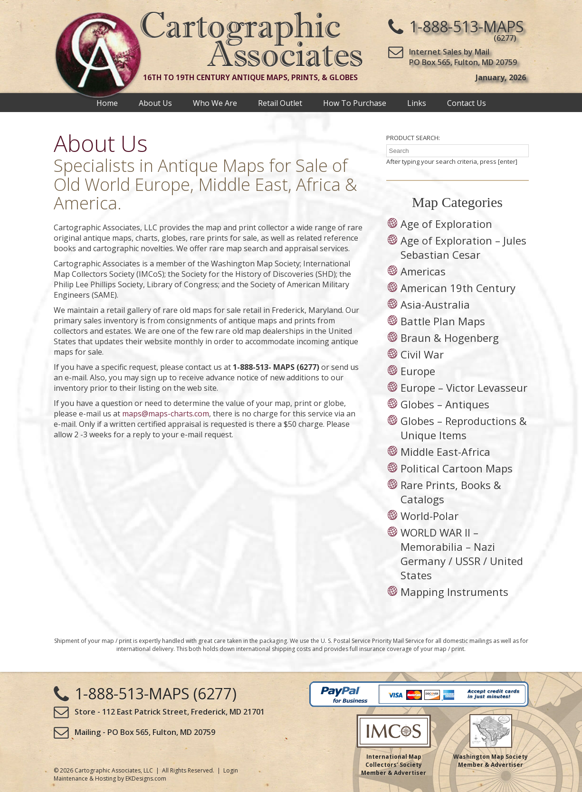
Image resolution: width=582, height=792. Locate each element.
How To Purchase (354, 102)
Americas (423, 271)
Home (107, 102)
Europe (418, 371)
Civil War (422, 354)
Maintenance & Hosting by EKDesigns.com (110, 778)
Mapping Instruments (454, 592)
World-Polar (429, 516)
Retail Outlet (280, 102)
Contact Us (466, 102)
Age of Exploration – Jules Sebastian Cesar (463, 247)
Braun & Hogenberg (450, 337)
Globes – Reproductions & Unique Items (464, 428)
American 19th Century (458, 288)
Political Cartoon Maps (457, 468)
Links (416, 102)
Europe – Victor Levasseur (464, 387)
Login (230, 770)
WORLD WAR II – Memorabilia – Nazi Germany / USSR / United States (462, 553)
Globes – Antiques (445, 404)
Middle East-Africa (445, 451)
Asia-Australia (435, 304)
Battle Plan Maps (443, 321)
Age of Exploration (446, 224)
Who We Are (215, 102)
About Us (155, 102)
